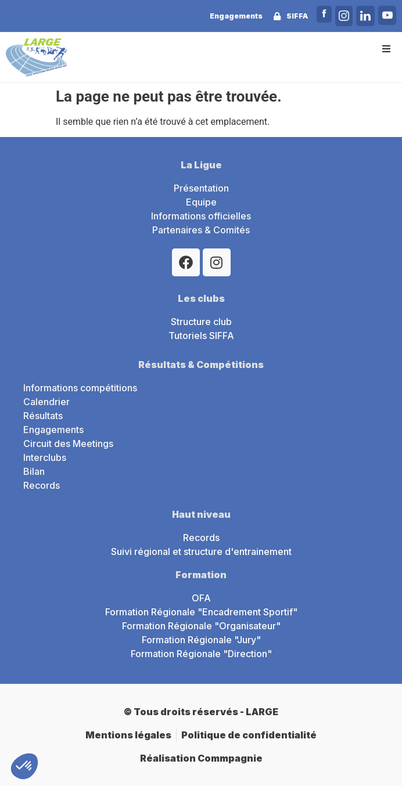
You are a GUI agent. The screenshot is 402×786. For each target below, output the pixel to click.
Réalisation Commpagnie (201, 758)
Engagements (236, 16)
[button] (386, 48)
